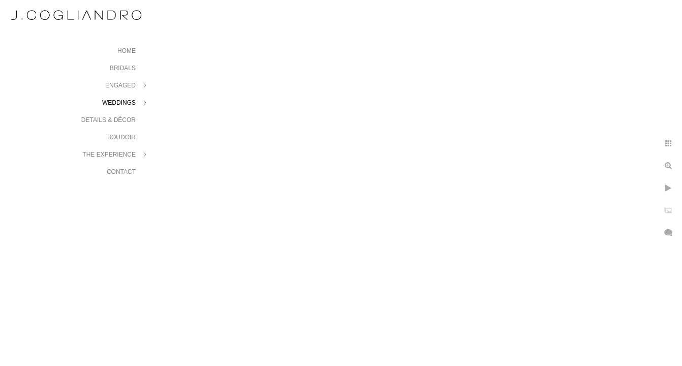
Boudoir (121, 137)
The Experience (109, 154)
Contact (121, 171)
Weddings (119, 102)
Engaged (120, 85)
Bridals (123, 68)
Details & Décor (108, 120)
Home (126, 50)
